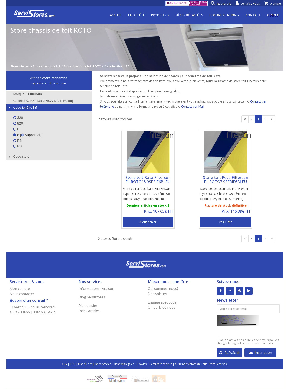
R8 (17, 146)
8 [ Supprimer (26, 135)
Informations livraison (96, 288)
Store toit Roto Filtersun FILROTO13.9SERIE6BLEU (148, 179)
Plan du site (88, 305)
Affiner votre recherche (48, 78)
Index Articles (103, 364)
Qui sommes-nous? (163, 288)
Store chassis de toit (47, 66)
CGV (64, 364)
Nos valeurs (157, 293)
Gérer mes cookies (160, 364)
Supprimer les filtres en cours (48, 83)
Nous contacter (22, 293)
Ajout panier (147, 222)
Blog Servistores (92, 297)
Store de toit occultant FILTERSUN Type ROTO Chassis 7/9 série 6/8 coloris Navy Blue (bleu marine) (224, 194)
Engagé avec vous (162, 302)
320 (18, 118)
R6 (17, 140)
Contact (253, 15)
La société (136, 15)
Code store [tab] (18, 156)
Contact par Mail (192, 106)
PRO (273, 15)
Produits (160, 15)
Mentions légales (124, 364)
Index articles (89, 310)
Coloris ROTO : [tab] (43, 101)
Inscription (260, 352)
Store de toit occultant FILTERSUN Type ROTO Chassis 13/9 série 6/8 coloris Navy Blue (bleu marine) (146, 194)
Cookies (142, 364)
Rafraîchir (229, 352)
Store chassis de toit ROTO (82, 66)
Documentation (224, 15)
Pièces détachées (189, 15)
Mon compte (20, 288)
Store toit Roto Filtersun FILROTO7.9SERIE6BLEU (225, 179)
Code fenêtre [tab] (22, 107)
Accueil (116, 15)
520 (18, 123)
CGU (72, 364)
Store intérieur (20, 66)
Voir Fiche (225, 222)
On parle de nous (161, 307)
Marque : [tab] (27, 94)
